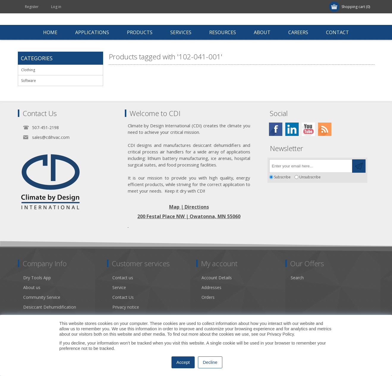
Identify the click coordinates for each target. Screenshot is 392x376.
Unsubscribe (310, 177)
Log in (56, 6)
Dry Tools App (37, 277)
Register (32, 6)
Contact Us (123, 297)
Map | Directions (189, 207)
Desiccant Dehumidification (49, 307)
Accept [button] (183, 362)
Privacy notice (125, 307)
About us (31, 287)
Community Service (41, 297)
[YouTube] (308, 129)
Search (297, 277)
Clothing (28, 69)
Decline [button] (210, 362)
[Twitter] (292, 129)
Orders (208, 297)
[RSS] (324, 129)
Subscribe (282, 177)
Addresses (211, 287)
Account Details (216, 277)
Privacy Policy (280, 334)
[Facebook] (275, 129)
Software (28, 80)
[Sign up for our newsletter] (310, 166)
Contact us (122, 277)
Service (119, 287)
